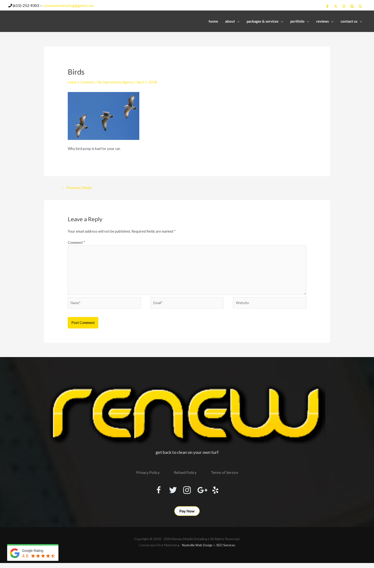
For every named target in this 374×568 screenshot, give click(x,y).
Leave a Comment (82, 81)
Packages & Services (263, 21)
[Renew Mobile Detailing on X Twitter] (335, 6)
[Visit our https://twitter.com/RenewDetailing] (170, 492)
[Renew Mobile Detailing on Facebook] (327, 6)
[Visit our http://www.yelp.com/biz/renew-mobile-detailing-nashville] (221, 492)
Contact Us (349, 21)
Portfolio (297, 21)
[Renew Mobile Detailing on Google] (352, 6)
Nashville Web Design (197, 550)
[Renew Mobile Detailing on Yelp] (360, 6)
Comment (76, 242)
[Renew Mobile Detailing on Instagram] (344, 6)
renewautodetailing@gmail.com (68, 5)
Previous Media (77, 187)
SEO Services (227, 550)
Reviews (322, 21)
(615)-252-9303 (23, 5)
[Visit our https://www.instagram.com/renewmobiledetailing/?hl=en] (187, 492)
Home (213, 21)
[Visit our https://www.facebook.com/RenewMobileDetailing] (152, 492)
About (230, 21)
